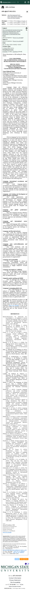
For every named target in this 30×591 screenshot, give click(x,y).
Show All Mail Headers (14, 18)
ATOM (17, 559)
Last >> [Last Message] (25, 21)
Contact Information (15, 578)
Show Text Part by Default (15, 16)
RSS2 (26, 559)
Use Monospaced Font (14, 15)
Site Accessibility (15, 582)
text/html (15, 51)
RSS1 (21, 559)
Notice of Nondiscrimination (15, 586)
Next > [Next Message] (19, 21)
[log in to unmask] (18, 37)
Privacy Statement (15, 580)
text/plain (5, 51)
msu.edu (21, 584)
